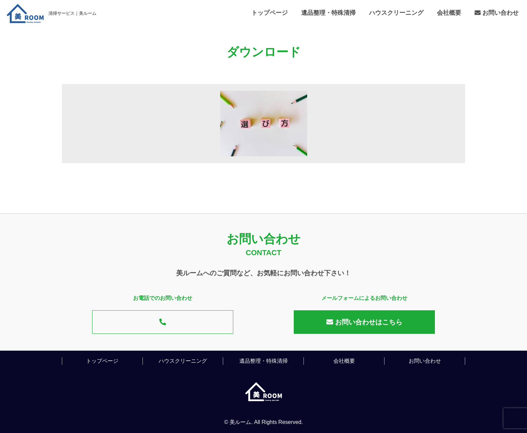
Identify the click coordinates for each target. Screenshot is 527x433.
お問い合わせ (497, 12)
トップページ (269, 12)
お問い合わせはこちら (364, 322)
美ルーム (240, 422)
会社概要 (449, 12)
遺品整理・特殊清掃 (328, 12)
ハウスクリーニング (396, 12)
